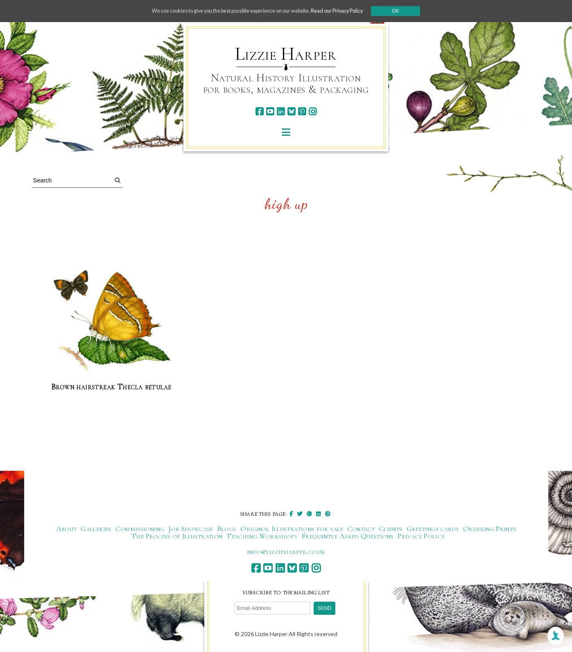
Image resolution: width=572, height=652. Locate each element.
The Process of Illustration (177, 536)
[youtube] (270, 111)
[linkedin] (281, 111)
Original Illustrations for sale (291, 529)
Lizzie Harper (285, 54)
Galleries (96, 529)
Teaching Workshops (261, 536)
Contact (361, 529)
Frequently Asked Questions (347, 536)
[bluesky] (291, 111)
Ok (413, 11)
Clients (390, 529)
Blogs (227, 529)
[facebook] (259, 111)
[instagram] (313, 111)
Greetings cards (433, 529)
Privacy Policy (421, 536)
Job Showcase (190, 529)
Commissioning (140, 529)
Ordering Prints (489, 529)
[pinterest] (302, 111)
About (66, 529)
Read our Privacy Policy (351, 10)
